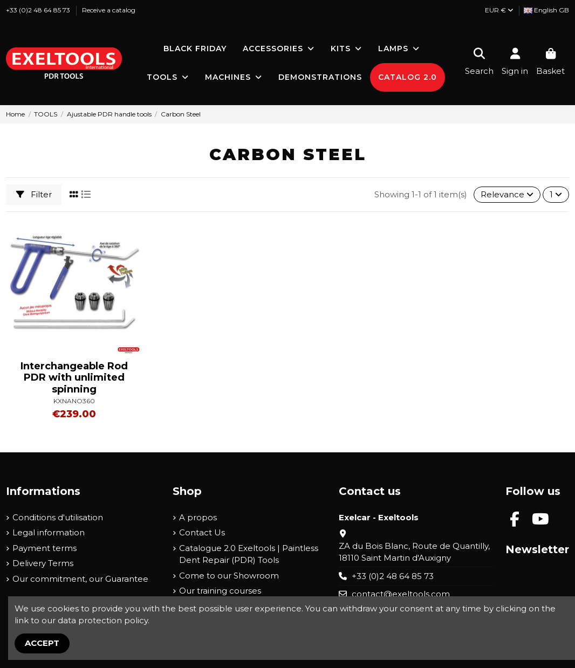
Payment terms (44, 548)
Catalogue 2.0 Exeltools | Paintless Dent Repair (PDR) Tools (248, 554)
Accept (42, 643)
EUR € (499, 10)
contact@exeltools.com (401, 594)
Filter (34, 194)
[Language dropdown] (546, 10)
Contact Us (202, 532)
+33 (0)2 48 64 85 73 (39, 10)
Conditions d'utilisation (57, 517)
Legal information (48, 532)
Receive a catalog (108, 10)
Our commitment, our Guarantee (80, 579)
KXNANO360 (74, 401)
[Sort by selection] (507, 195)
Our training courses (220, 591)
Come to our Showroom (229, 575)
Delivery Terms (42, 563)
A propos (198, 517)
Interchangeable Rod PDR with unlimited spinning (74, 377)
